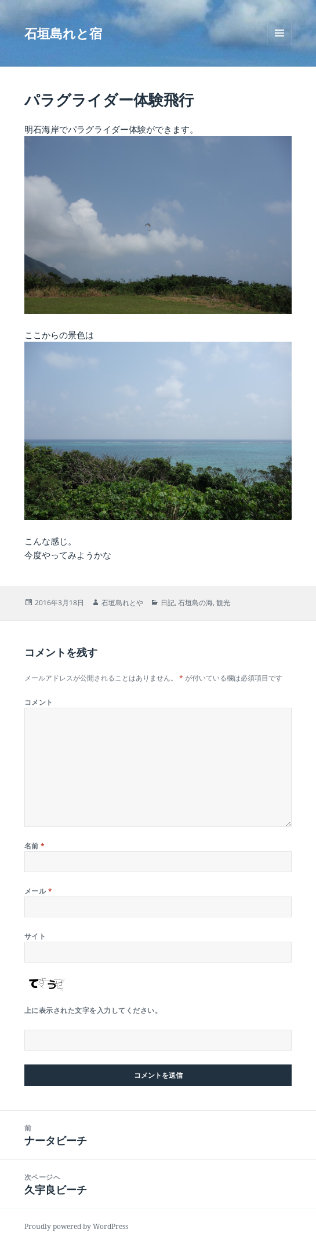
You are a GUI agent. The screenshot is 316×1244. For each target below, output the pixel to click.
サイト (35, 936)
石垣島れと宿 (63, 33)
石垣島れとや (122, 603)
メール (38, 891)
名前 (34, 846)
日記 (168, 603)
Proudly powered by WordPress (76, 1226)
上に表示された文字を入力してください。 (93, 1010)
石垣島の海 (195, 603)
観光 (223, 603)
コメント (38, 702)
